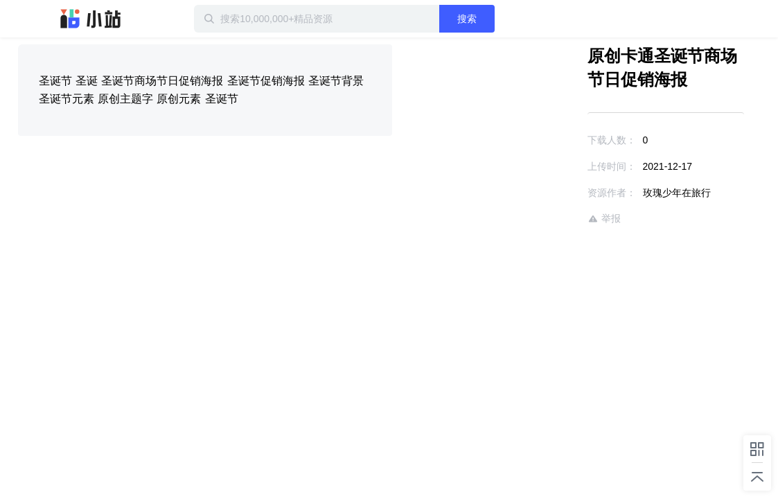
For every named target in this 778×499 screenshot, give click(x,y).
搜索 (512, 18)
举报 (564, 219)
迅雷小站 (91, 18)
